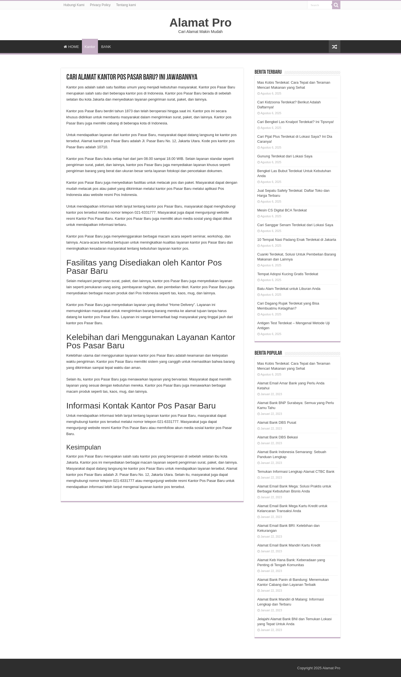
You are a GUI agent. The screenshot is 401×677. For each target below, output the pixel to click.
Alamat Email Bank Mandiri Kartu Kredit (288, 545)
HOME (71, 47)
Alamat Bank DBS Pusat (276, 422)
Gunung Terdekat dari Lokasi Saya (284, 156)
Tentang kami (126, 5)
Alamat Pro (200, 22)
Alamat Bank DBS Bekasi (277, 437)
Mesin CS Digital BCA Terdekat (282, 210)
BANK (106, 47)
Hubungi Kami (74, 5)
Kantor (90, 47)
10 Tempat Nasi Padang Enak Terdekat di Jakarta (296, 239)
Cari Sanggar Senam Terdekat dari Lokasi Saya (295, 225)
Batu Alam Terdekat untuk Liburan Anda (288, 289)
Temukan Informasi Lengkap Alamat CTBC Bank (296, 471)
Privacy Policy (100, 5)
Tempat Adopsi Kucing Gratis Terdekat (287, 274)
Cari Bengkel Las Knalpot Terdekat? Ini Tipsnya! (295, 122)
